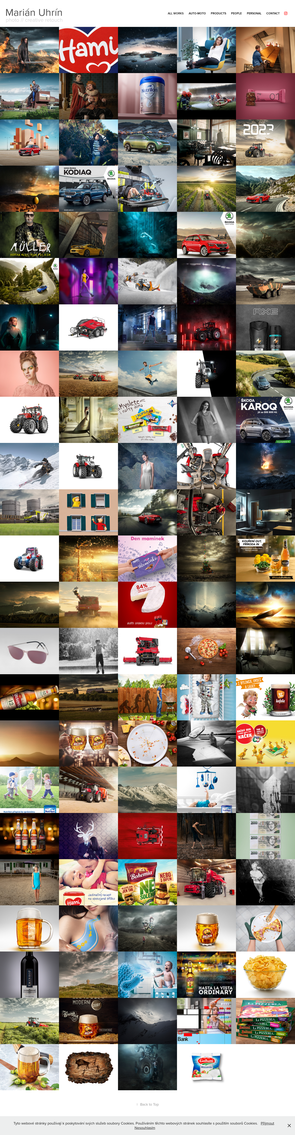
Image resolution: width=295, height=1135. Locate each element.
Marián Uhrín (34, 12)
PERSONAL (254, 13)
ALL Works (176, 13)
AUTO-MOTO (197, 13)
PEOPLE (236, 13)
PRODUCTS (218, 13)
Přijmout (267, 1123)
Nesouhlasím (145, 1127)
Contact (273, 13)
